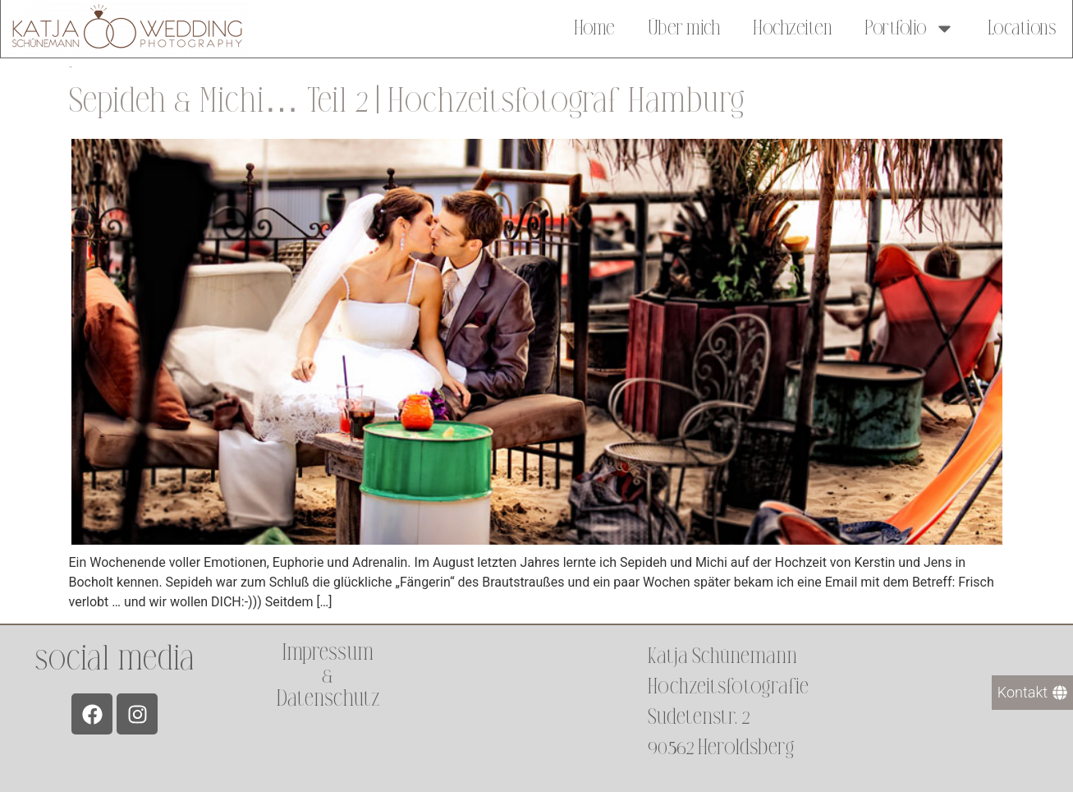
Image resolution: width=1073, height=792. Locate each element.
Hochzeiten (792, 26)
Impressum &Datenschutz (327, 676)
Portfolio (909, 25)
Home (594, 26)
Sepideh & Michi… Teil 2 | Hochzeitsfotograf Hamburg (407, 101)
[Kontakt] (1032, 692)
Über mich (684, 26)
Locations (1022, 26)
